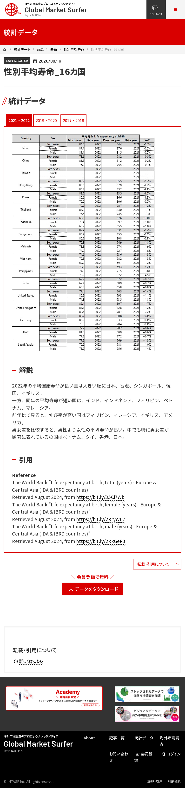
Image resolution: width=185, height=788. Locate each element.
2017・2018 (73, 120)
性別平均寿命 (74, 49)
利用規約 (174, 781)
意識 (40, 49)
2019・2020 (46, 120)
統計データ (22, 49)
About (89, 738)
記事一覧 (117, 738)
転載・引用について (153, 564)
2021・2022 (19, 120)
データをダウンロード (93, 589)
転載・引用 (155, 781)
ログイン (170, 754)
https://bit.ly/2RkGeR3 (101, 541)
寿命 (53, 49)
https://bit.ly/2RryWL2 (100, 519)
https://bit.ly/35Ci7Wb (100, 497)
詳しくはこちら (28, 661)
